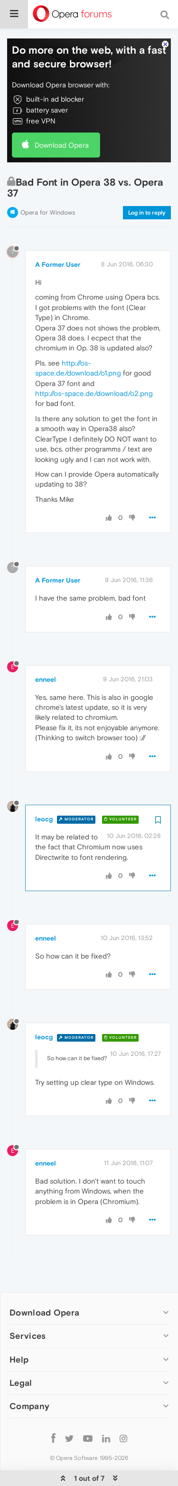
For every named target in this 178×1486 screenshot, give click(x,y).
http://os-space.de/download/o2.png (94, 371)
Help (18, 1337)
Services (27, 1314)
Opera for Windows (47, 190)
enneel (45, 657)
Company (29, 1384)
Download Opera (62, 123)
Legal (20, 1360)
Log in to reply (147, 190)
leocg (44, 796)
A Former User (57, 242)
